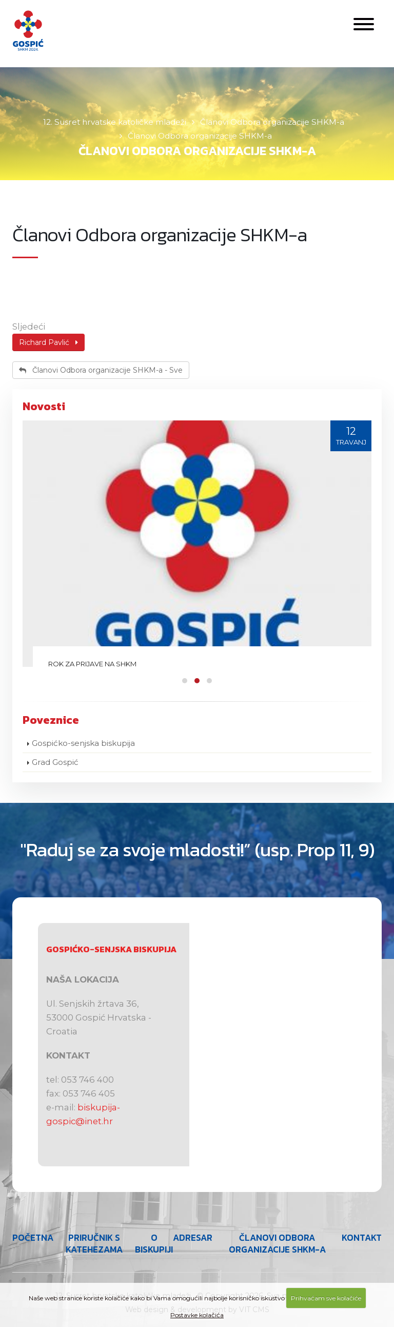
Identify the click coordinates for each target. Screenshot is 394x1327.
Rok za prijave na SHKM (92, 664)
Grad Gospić (55, 762)
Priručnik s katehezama (94, 1243)
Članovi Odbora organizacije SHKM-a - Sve (101, 370)
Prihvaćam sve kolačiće (326, 1298)
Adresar (192, 1237)
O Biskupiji (154, 1243)
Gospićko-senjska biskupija (83, 743)
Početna (32, 1237)
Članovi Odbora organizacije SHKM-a (277, 1243)
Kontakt (362, 1237)
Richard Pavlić (48, 342)
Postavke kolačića (197, 1315)
